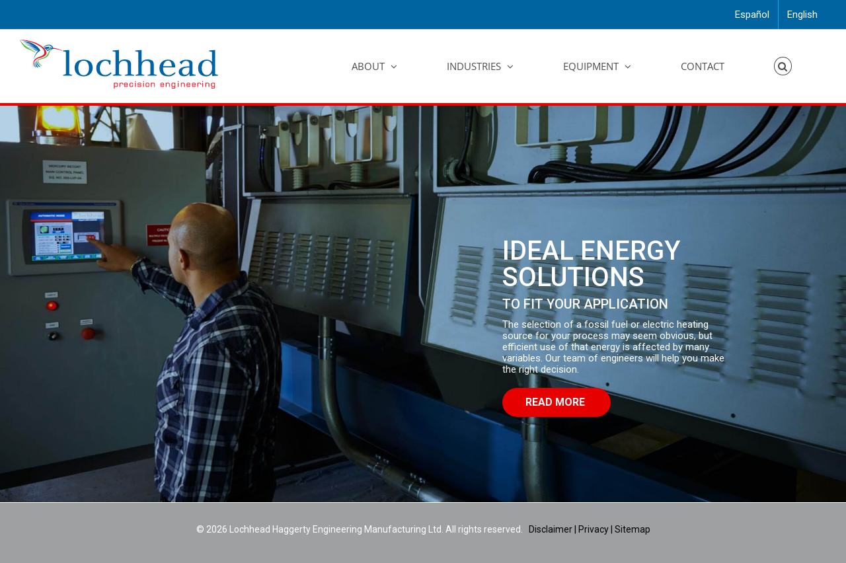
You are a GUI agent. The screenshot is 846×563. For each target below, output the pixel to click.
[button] (783, 66)
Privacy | (595, 529)
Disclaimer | (553, 529)
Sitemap (632, 529)
